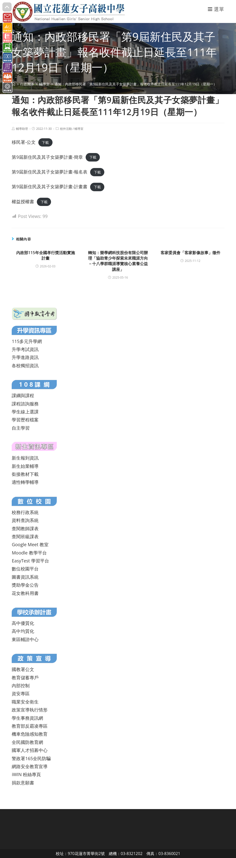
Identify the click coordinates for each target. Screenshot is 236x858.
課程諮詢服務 (25, 404)
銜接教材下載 (25, 474)
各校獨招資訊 (25, 365)
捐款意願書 (23, 783)
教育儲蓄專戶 (25, 678)
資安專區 (21, 693)
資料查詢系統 (25, 520)
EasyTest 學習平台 (30, 561)
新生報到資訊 (25, 458)
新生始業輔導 (25, 466)
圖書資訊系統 (25, 577)
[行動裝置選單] (216, 9)
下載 (45, 142)
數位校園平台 (25, 569)
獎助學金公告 (25, 585)
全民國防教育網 (27, 742)
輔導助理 (22, 129)
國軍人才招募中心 (30, 750)
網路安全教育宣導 (30, 766)
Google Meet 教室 (30, 544)
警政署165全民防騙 (31, 758)
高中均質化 (23, 631)
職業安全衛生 (25, 702)
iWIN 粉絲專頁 (26, 774)
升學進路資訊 (25, 357)
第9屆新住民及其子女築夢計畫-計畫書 (49, 186)
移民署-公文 (24, 142)
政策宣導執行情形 (30, 710)
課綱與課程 (23, 395)
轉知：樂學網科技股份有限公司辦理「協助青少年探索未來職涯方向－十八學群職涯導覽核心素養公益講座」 (118, 261)
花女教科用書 (25, 593)
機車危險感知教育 (30, 734)
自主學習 (21, 428)
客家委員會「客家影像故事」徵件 (190, 252)
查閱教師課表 (25, 528)
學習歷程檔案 (25, 420)
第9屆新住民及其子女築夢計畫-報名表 (49, 172)
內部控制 (21, 685)
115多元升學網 (27, 341)
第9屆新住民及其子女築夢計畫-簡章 (47, 157)
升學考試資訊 (25, 349)
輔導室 (78, 129)
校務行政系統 (25, 512)
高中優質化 (23, 623)
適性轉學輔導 (25, 482)
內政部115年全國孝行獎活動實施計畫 (45, 255)
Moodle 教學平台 (29, 553)
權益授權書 (23, 201)
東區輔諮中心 (25, 639)
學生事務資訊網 (27, 718)
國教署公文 (23, 669)
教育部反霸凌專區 (30, 726)
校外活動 (66, 129)
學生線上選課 (25, 412)
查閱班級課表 (25, 536)
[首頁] (13, 84)
